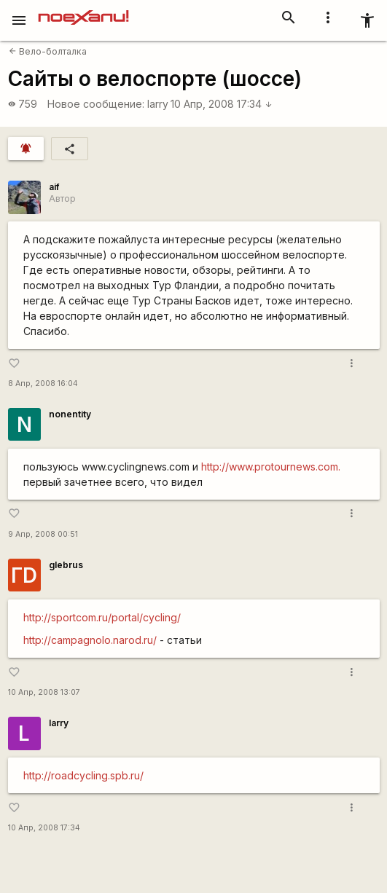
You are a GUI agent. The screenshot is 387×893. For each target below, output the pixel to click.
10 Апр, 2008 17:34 (222, 104)
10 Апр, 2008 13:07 (44, 692)
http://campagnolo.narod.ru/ (90, 640)
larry (157, 104)
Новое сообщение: (95, 104)
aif (54, 186)
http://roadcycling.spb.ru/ (83, 775)
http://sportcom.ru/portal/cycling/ (102, 617)
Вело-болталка (47, 51)
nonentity (70, 414)
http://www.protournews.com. (270, 466)
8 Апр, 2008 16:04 (43, 383)
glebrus (66, 564)
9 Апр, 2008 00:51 (43, 534)
